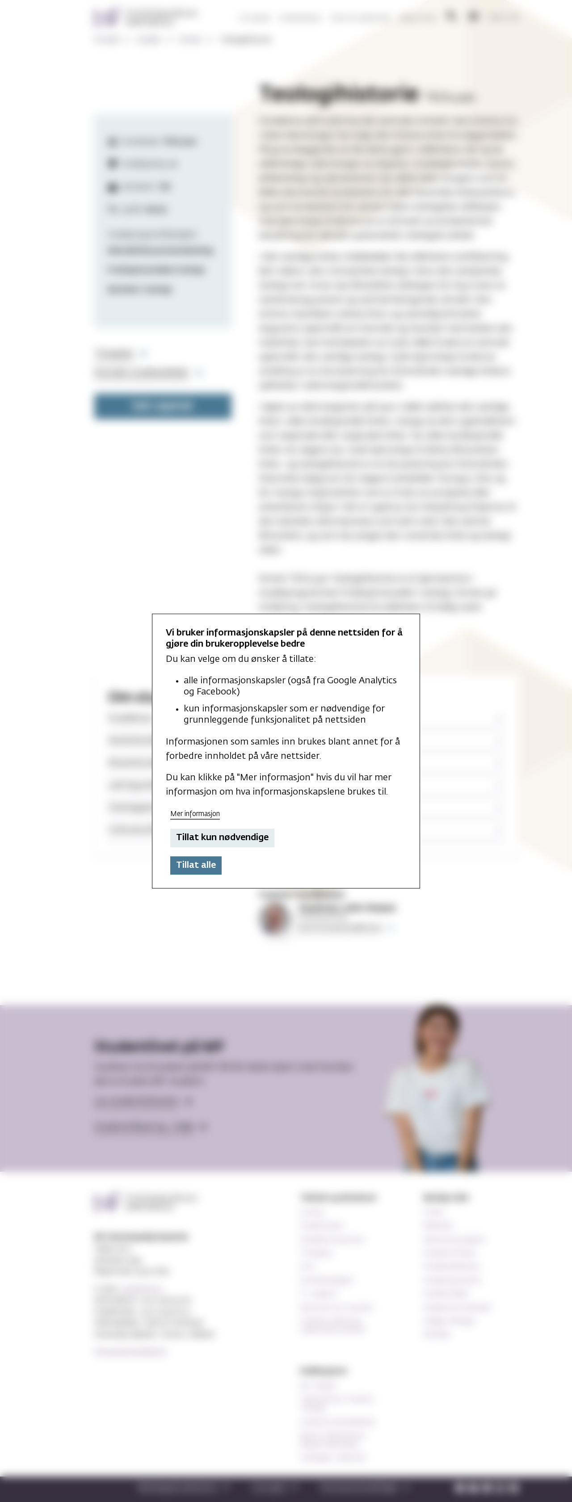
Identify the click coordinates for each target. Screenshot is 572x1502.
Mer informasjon (195, 814)
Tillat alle (196, 865)
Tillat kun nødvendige (222, 837)
